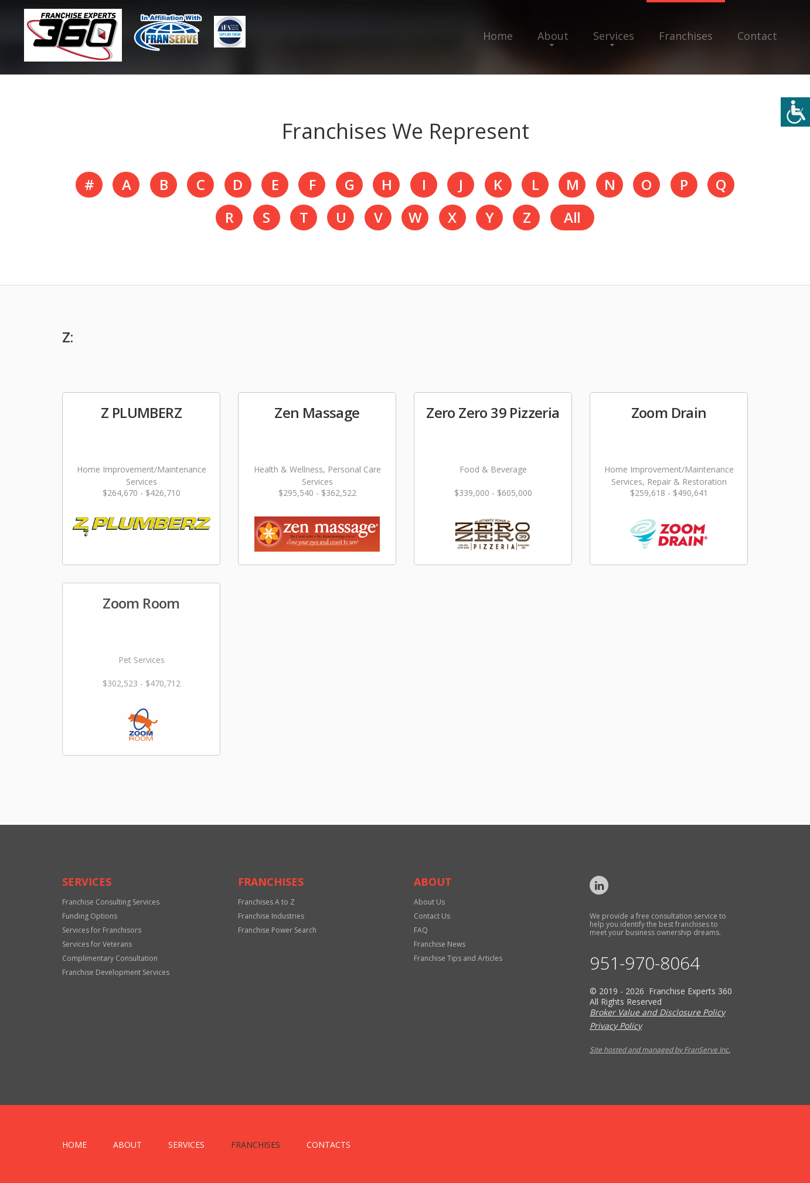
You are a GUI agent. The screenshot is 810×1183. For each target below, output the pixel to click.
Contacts (328, 1144)
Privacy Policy (616, 1025)
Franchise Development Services (115, 972)
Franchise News (439, 944)
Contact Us (432, 916)
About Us (429, 902)
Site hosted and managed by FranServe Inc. (660, 1050)
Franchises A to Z (266, 902)
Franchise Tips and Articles (458, 958)
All (572, 217)
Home (498, 36)
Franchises (686, 36)
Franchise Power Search (277, 930)
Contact (757, 36)
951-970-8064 (645, 963)
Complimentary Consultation (110, 958)
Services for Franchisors (101, 930)
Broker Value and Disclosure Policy (657, 1012)
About (553, 36)
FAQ (421, 930)
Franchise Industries (271, 916)
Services (613, 36)
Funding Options (89, 916)
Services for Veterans (97, 944)
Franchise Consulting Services (110, 902)
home (74, 1144)
